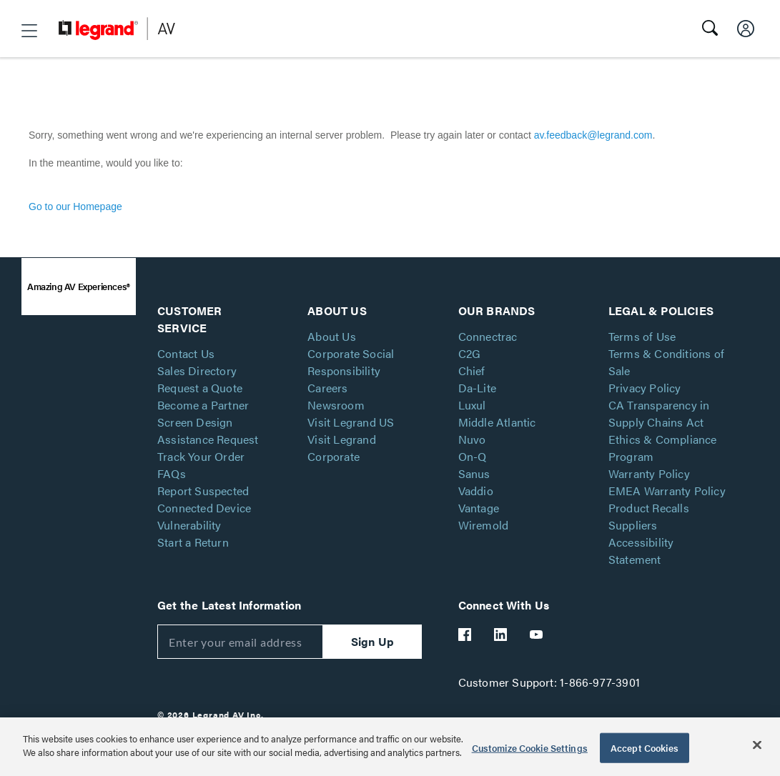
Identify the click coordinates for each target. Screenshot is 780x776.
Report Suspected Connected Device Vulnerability (204, 507)
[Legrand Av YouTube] (537, 634)
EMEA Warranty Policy (667, 490)
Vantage (478, 507)
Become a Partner (203, 405)
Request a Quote (199, 387)
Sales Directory (197, 370)
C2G (469, 353)
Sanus (474, 473)
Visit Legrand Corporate (341, 447)
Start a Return (193, 542)
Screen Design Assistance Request (208, 430)
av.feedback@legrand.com (593, 135)
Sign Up (372, 641)
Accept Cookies (644, 748)
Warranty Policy (649, 473)
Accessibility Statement (641, 550)
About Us (331, 336)
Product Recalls (648, 507)
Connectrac (488, 336)
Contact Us (185, 353)
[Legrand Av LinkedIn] (501, 634)
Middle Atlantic (497, 422)
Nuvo (472, 439)
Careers (327, 387)
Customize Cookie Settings (530, 748)
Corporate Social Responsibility (350, 362)
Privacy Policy (644, 387)
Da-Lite (477, 387)
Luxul (472, 405)
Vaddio (475, 490)
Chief (471, 370)
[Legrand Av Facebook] (465, 634)
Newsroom (336, 405)
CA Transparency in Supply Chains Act (659, 413)
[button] (29, 30)
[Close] (757, 744)
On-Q (472, 456)
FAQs (171, 473)
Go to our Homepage (75, 206)
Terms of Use (642, 336)
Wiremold (483, 525)
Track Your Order (201, 456)
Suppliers (633, 525)
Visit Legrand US (350, 422)
